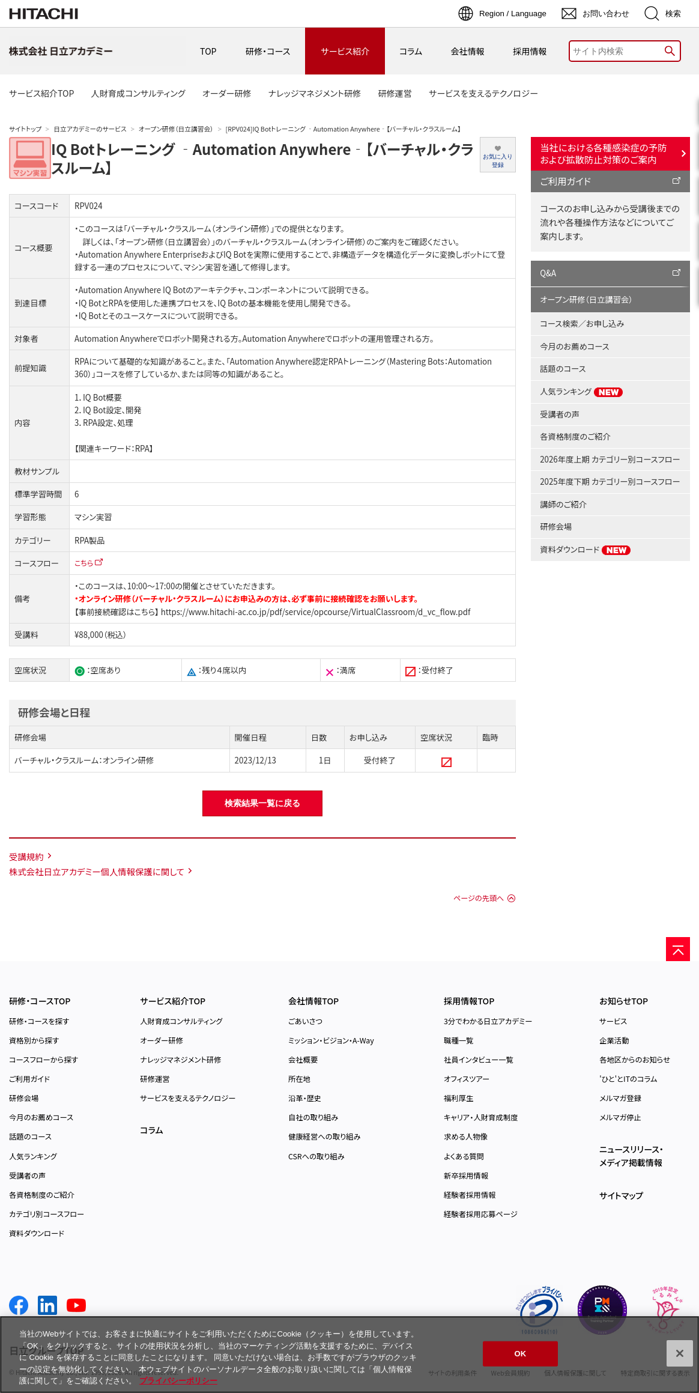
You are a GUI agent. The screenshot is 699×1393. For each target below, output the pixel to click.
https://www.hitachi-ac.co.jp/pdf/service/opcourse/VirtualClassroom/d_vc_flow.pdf (314, 612)
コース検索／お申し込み (582, 323)
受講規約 (26, 856)
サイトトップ (25, 128)
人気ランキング (581, 392)
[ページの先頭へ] (678, 949)
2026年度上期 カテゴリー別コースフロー (610, 459)
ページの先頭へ (478, 898)
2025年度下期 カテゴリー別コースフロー (610, 481)
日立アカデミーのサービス (89, 128)
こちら (83, 562)
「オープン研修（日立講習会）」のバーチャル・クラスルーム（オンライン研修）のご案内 (256, 241)
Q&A (548, 273)
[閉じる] (680, 1353)
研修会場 (556, 526)
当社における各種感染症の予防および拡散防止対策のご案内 (603, 153)
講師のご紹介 (563, 504)
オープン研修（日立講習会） (176, 128)
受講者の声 (559, 414)
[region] (349, 1354)
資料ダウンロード (585, 550)
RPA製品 (89, 540)
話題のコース (563, 368)
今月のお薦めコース (574, 346)
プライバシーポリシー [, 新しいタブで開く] (178, 1380)
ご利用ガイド (565, 180)
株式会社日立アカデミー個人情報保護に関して (96, 871)
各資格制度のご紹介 (575, 436)
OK (521, 1353)
